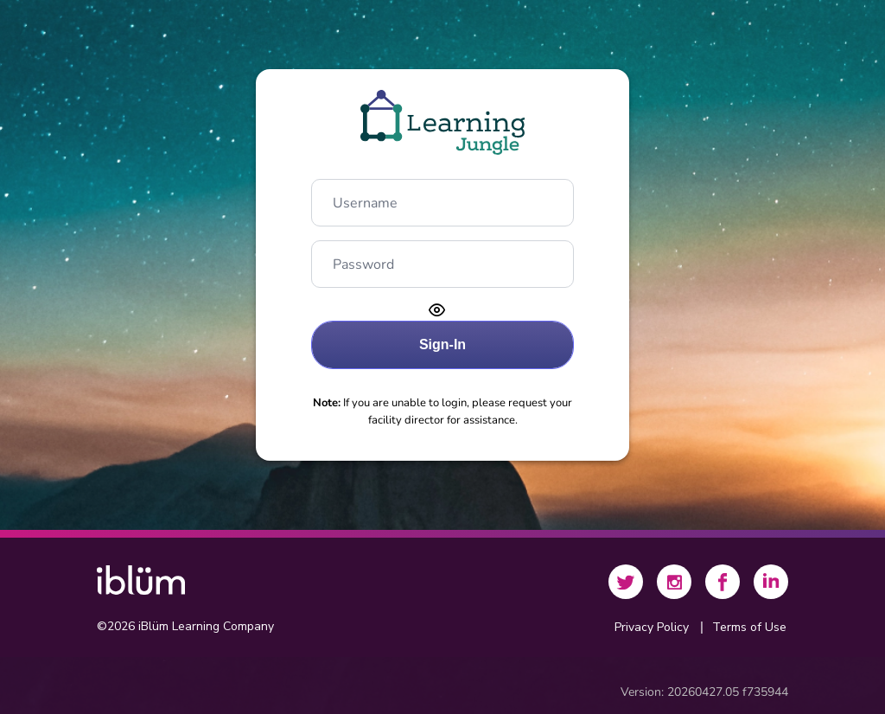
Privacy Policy (651, 627)
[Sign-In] (442, 345)
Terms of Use (749, 627)
